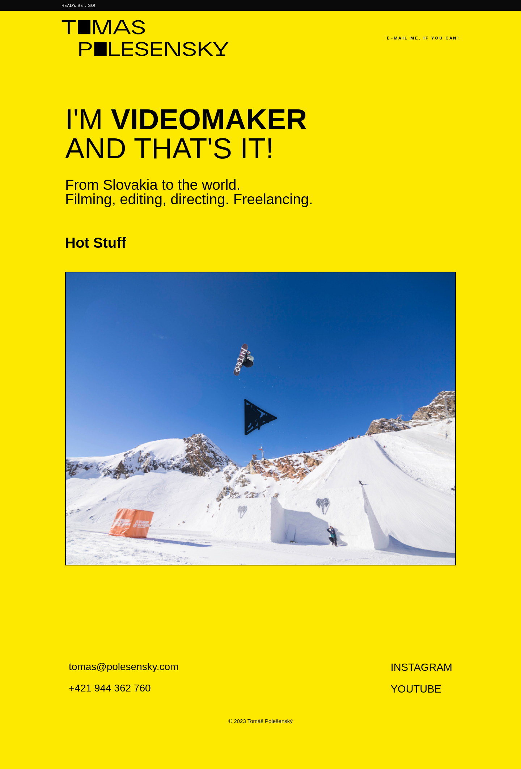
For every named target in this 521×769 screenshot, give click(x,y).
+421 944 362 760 (110, 688)
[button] (260, 418)
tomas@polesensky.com (123, 666)
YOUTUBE (416, 689)
